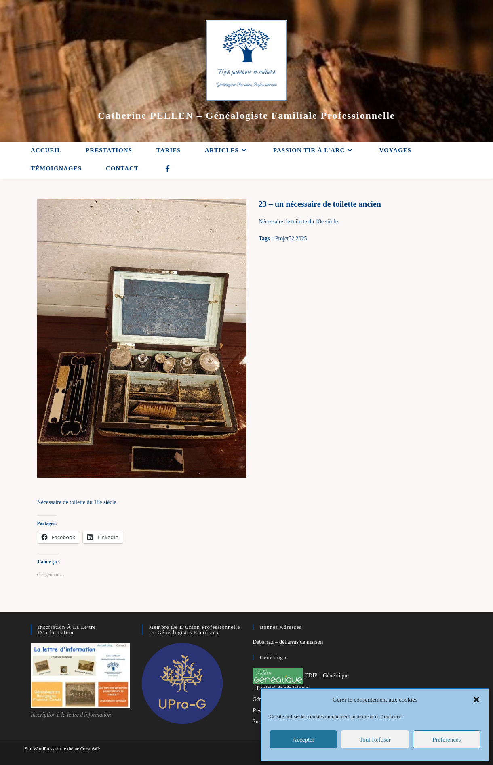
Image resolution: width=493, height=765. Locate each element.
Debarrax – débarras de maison (288, 642)
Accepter (303, 739)
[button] (476, 700)
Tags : (266, 238)
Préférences (446, 739)
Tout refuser (375, 739)
